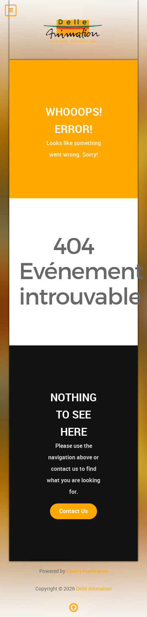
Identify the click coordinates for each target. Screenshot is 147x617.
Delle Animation (94, 588)
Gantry (87, 571)
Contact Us (73, 511)
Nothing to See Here (73, 414)
